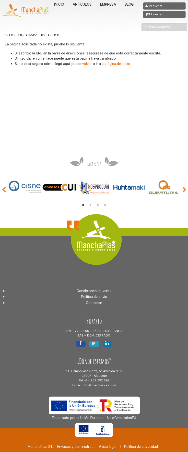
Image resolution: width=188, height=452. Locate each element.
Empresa (108, 4)
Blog (129, 4)
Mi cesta (154, 14)
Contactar (94, 303)
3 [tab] (97, 205)
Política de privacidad (141, 446)
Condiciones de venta (94, 291)
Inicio (59, 4)
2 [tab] (90, 205)
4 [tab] (105, 205)
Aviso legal (107, 446)
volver (87, 64)
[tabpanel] (24, 187)
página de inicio (118, 64)
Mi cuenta (154, 6)
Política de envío (94, 296)
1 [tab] (83, 205)
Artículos (82, 4)
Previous (3, 189)
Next (184, 189)
